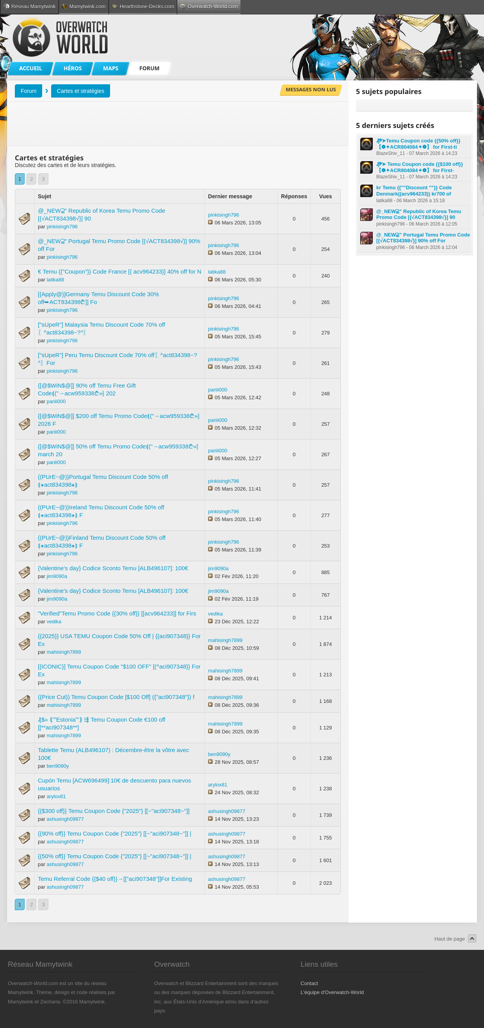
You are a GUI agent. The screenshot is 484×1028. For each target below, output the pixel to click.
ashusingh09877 (65, 819)
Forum (28, 91)
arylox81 (56, 796)
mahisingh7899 (63, 652)
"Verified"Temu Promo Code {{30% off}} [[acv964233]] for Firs (117, 613)
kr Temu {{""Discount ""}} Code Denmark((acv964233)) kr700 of (414, 191)
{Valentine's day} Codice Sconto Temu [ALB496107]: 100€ (113, 568)
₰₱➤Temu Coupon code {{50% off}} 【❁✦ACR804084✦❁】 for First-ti (418, 144)
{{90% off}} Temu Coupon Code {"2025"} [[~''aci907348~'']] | (114, 833)
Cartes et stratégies (80, 91)
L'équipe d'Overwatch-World (332, 992)
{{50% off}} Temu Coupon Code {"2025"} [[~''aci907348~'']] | (114, 856)
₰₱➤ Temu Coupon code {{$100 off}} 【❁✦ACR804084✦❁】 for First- (419, 167)
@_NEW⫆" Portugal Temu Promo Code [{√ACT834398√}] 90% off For (423, 238)
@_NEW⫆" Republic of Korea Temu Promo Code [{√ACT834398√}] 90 (418, 214)
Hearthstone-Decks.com (143, 6)
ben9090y (57, 766)
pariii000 (56, 401)
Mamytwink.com (83, 6)
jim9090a (56, 576)
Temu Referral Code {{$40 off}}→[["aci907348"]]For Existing (115, 878)
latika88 (55, 280)
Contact (309, 983)
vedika (53, 621)
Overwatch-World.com (209, 6)
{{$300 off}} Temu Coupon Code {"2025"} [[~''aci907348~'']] (114, 810)
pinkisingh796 (62, 226)
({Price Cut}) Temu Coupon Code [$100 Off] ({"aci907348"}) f (116, 697)
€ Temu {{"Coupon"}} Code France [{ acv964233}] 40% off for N (119, 271)
